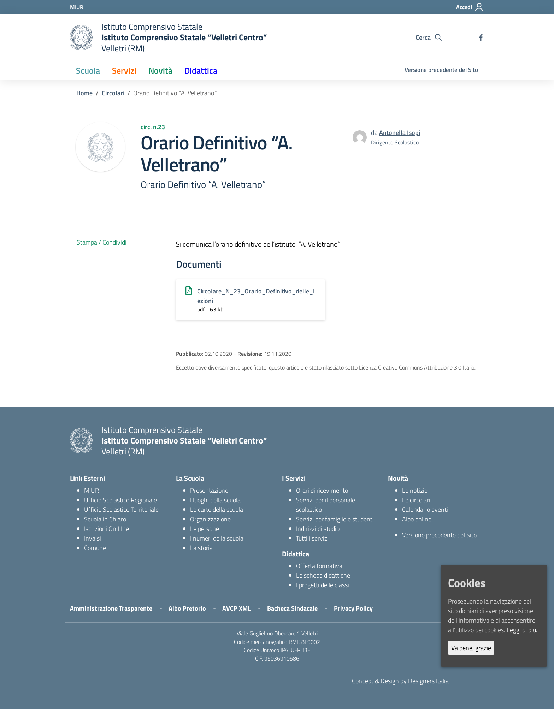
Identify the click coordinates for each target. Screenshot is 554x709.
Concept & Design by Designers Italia (400, 681)
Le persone (204, 528)
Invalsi (92, 538)
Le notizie (415, 490)
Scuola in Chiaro (105, 519)
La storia (201, 548)
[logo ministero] (81, 37)
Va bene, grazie (471, 648)
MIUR (91, 490)
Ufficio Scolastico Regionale (120, 500)
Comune (95, 548)
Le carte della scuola (216, 509)
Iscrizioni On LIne (106, 528)
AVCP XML (236, 608)
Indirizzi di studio (318, 528)
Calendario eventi (425, 509)
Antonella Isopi (399, 132)
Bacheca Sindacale (292, 608)
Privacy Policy (353, 608)
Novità (160, 70)
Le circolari (416, 500)
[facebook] (481, 37)
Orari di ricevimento (322, 490)
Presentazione (209, 490)
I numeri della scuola (216, 538)
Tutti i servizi (312, 538)
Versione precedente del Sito (441, 69)
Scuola (88, 70)
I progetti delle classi (322, 585)
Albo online (416, 519)
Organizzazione (210, 519)
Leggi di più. (522, 630)
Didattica (200, 70)
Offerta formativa (319, 566)
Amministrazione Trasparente (111, 608)
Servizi (124, 70)
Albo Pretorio (187, 608)
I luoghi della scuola (215, 500)
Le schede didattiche (323, 575)
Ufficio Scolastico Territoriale (121, 509)
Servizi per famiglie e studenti (335, 519)
